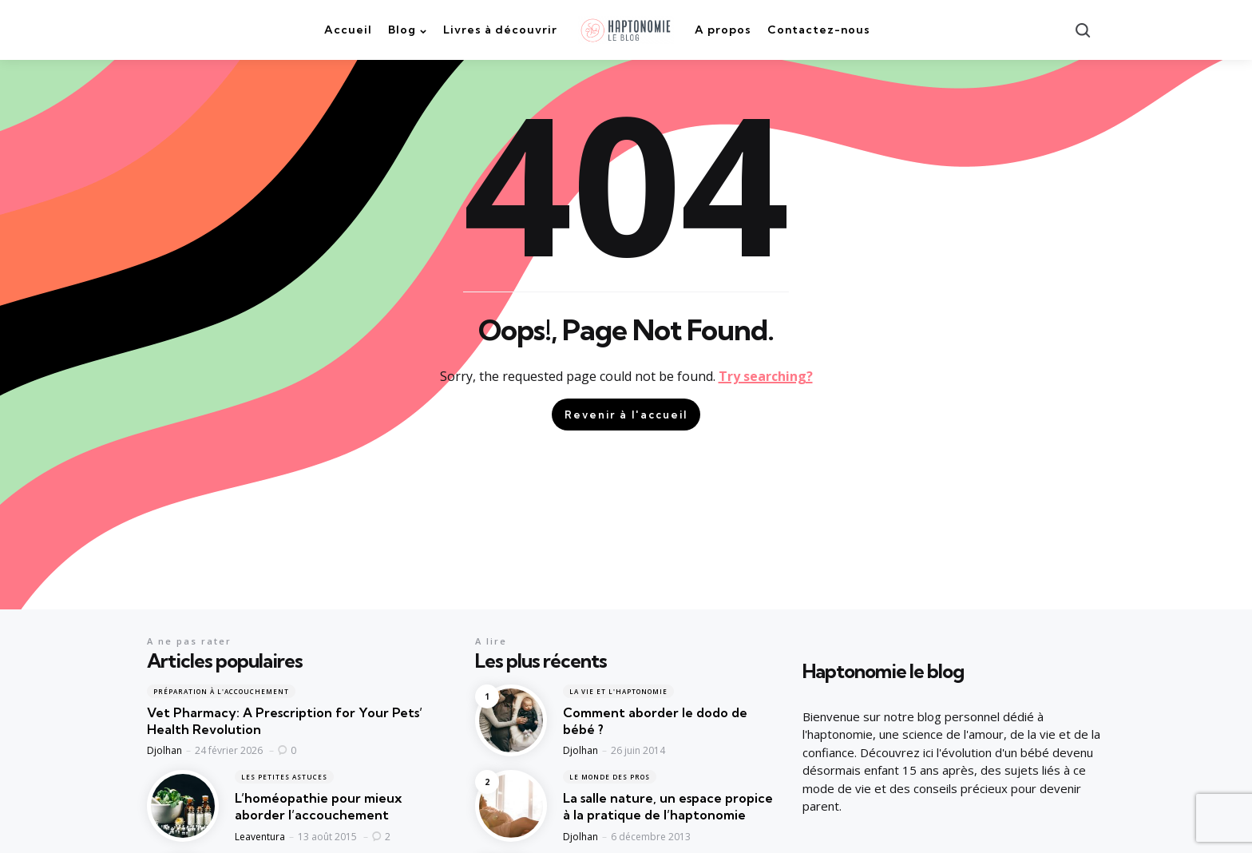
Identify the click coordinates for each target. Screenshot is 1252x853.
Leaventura (260, 836)
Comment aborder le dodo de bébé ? (655, 720)
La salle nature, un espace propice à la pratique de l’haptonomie (668, 806)
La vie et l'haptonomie (618, 691)
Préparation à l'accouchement (221, 691)
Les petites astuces (284, 776)
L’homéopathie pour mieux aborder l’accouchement (318, 806)
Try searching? (766, 376)
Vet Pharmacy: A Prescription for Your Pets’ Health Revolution (284, 720)
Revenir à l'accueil (626, 414)
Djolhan (164, 750)
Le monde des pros (609, 776)
